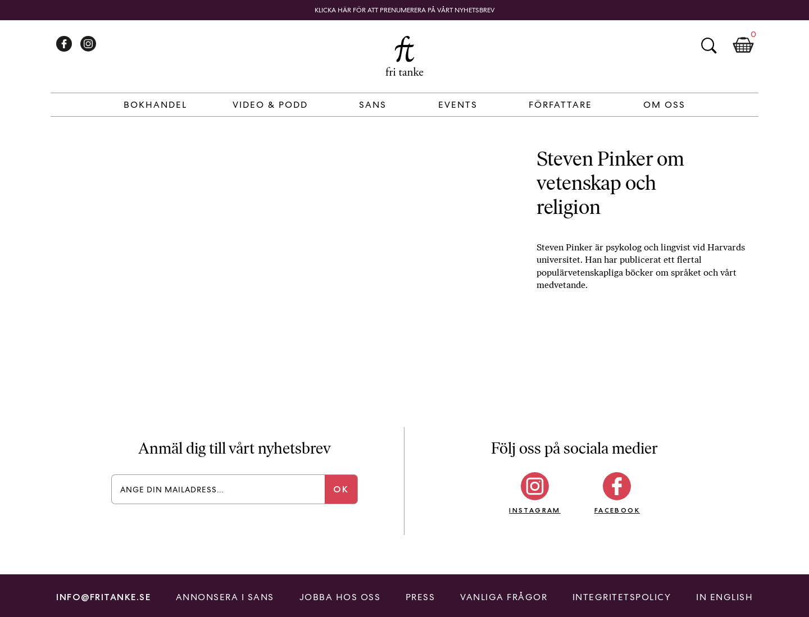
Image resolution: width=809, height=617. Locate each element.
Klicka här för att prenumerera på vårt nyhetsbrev (405, 10)
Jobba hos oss (340, 597)
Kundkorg (743, 45)
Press (420, 597)
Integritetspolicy (621, 597)
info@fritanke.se (103, 597)
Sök (708, 45)
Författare (560, 105)
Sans (373, 105)
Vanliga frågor (503, 597)
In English (724, 597)
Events (458, 105)
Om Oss (664, 105)
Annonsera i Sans (225, 597)
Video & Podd (270, 105)
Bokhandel (155, 105)
